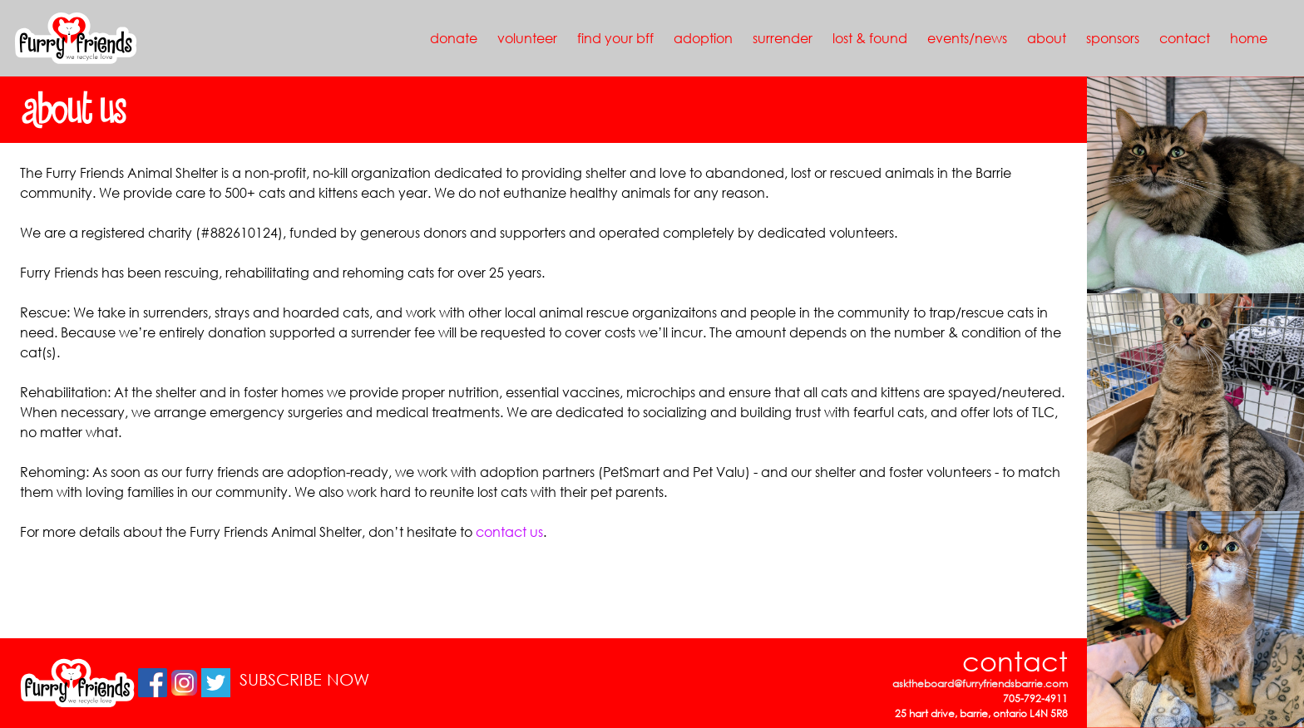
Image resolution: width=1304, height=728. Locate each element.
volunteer (527, 38)
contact (1184, 38)
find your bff (615, 38)
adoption (703, 38)
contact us (509, 531)
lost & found (869, 38)
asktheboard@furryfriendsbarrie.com (980, 683)
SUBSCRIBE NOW (304, 679)
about (1046, 38)
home (1248, 38)
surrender (783, 38)
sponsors (1112, 38)
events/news (967, 38)
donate (453, 38)
